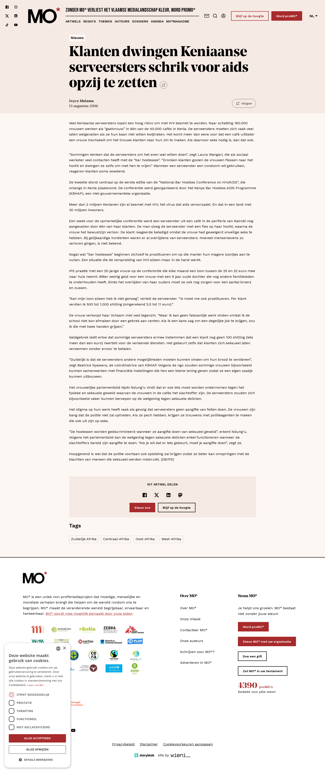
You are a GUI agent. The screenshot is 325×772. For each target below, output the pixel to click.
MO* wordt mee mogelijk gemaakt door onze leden (89, 613)
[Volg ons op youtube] (16, 25)
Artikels (73, 21)
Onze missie (190, 619)
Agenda (157, 21)
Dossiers (140, 21)
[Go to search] (215, 15)
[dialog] (37, 705)
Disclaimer (149, 744)
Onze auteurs (191, 641)
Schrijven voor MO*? (197, 652)
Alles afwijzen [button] (37, 749)
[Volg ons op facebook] (7, 7)
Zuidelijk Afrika (84, 539)
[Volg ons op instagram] (16, 7)
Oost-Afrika (145, 539)
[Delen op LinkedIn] (168, 495)
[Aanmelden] (223, 15)
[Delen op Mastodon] (180, 495)
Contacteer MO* (193, 630)
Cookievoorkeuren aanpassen (188, 744)
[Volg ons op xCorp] (7, 16)
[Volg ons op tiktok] (7, 25)
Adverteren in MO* (196, 662)
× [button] (64, 648)
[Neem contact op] (206, 15)
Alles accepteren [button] (37, 738)
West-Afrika (171, 539)
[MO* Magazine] (44, 16)
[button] (37, 760)
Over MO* (188, 608)
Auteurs (122, 21)
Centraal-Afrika (116, 539)
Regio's (89, 21)
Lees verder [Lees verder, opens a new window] (35, 685)
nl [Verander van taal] (314, 16)
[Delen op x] (156, 495)
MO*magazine (177, 21)
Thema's (105, 21)
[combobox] (58, 648)
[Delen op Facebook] (144, 495)
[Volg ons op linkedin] (16, 16)
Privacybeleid (123, 744)
